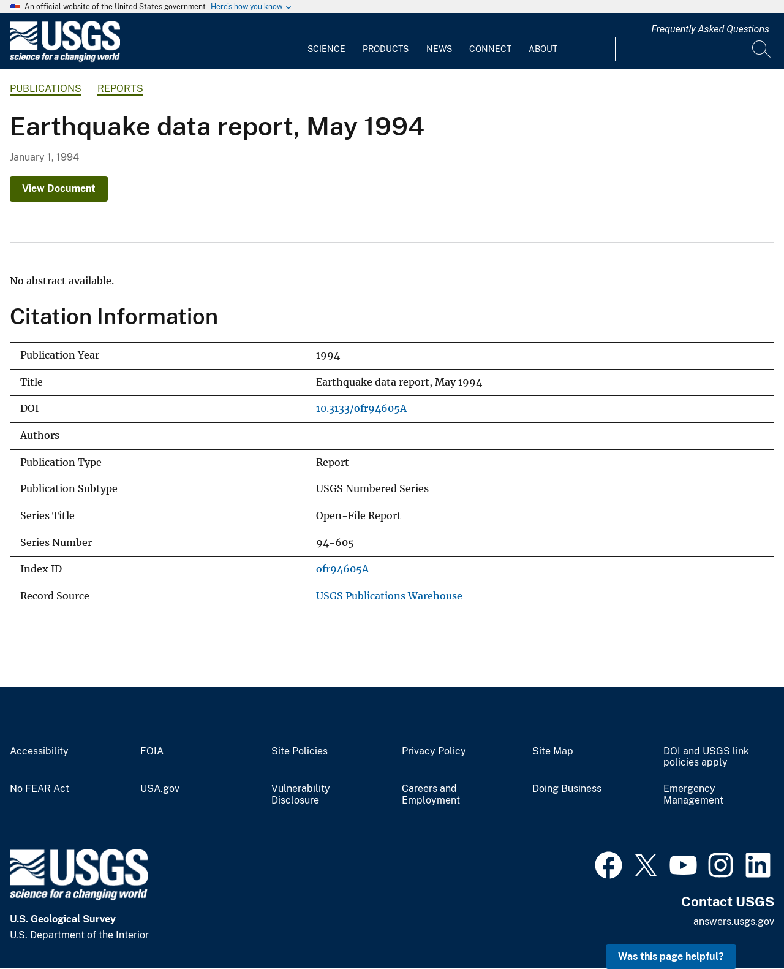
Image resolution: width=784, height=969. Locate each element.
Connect (490, 49)
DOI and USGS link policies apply (706, 757)
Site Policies (299, 751)
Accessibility (39, 751)
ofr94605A (342, 569)
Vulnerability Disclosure (300, 794)
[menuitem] (326, 42)
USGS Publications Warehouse (389, 596)
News (439, 49)
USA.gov (159, 788)
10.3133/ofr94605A (361, 408)
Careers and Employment (431, 794)
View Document (59, 188)
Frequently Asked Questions (710, 29)
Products (386, 49)
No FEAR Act (39, 788)
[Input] (694, 49)
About (543, 49)
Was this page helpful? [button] (671, 956)
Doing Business (566, 788)
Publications (45, 88)
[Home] (65, 59)
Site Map (552, 751)
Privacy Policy (434, 751)
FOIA (152, 751)
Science (326, 49)
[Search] (762, 49)
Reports (120, 88)
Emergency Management (693, 794)
